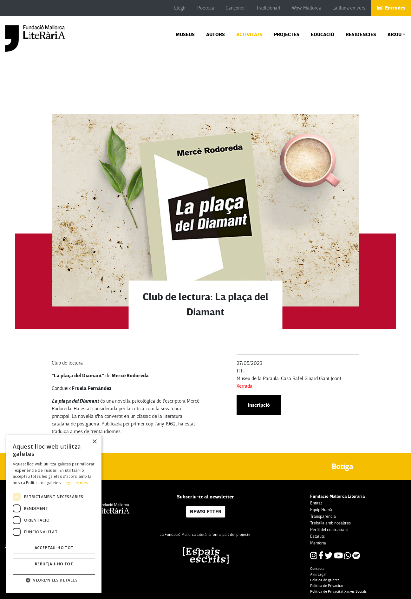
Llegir (180, 8)
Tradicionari (268, 8)
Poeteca (205, 8)
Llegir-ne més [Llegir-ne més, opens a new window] (75, 482)
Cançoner (235, 8)
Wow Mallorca (306, 8)
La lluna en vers (348, 8)
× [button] (94, 441)
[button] (396, 34)
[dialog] (53, 514)
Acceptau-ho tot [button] (54, 547)
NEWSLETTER (205, 512)
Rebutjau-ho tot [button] (54, 564)
